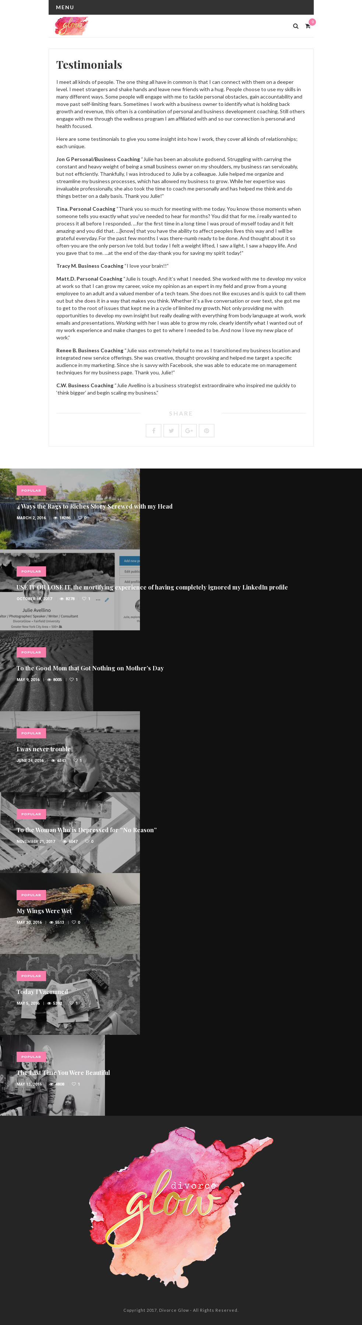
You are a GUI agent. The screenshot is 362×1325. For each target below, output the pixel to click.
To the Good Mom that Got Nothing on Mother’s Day (90, 668)
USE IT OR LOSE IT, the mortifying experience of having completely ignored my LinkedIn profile (152, 587)
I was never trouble (44, 749)
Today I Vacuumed (42, 991)
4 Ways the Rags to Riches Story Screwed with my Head (95, 506)
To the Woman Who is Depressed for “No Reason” (87, 830)
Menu (65, 7)
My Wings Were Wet (44, 911)
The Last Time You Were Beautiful (63, 1072)
